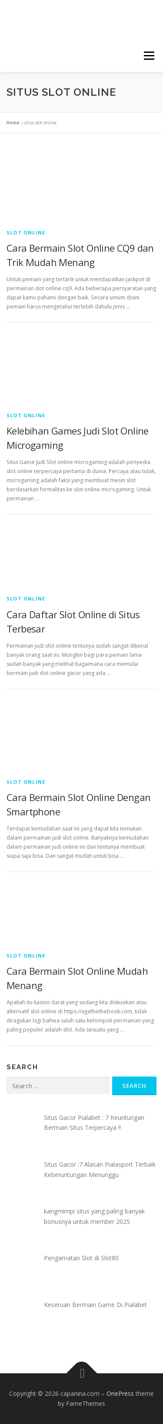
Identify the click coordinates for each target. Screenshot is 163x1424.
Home (13, 123)
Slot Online (26, 232)
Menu (148, 55)
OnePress (120, 1393)
